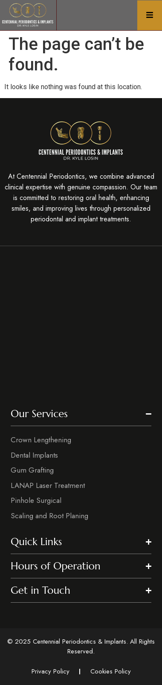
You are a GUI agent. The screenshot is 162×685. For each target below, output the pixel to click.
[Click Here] (149, 15)
